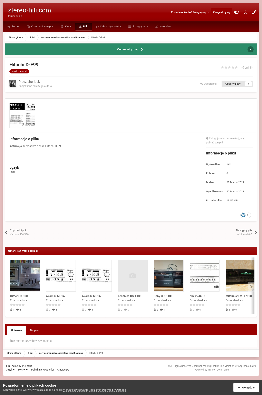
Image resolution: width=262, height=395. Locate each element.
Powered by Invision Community (211, 369)
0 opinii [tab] (34, 330)
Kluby (67, 26)
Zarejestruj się (221, 12)
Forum (15, 26)
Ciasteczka (63, 369)
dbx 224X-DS (198, 296)
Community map (41, 26)
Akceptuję (246, 387)
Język (10, 369)
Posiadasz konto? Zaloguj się (190, 12)
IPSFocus (27, 366)
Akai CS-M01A (55, 296)
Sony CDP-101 (163, 296)
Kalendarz (165, 26)
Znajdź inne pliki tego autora (35, 86)
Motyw (23, 369)
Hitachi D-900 (19, 296)
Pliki (85, 26)
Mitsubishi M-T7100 (239, 296)
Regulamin (95, 389)
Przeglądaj (139, 26)
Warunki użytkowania (75, 389)
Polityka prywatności (42, 369)
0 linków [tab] (16, 330)
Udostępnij (208, 83)
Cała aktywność (109, 26)
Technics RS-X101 (130, 296)
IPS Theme (12, 366)
